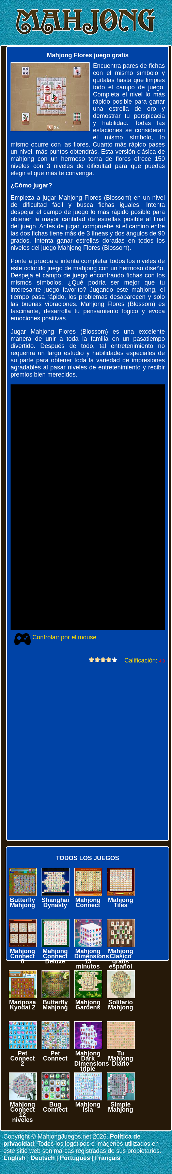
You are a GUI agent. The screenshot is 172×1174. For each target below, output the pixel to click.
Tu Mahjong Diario (120, 1058)
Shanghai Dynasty (55, 903)
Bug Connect (55, 1107)
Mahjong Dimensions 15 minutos (91, 959)
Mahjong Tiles (120, 903)
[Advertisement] (78, 751)
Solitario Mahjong (120, 1005)
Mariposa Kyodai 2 (22, 1005)
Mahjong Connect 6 (22, 956)
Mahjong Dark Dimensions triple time (91, 1063)
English (14, 1158)
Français (107, 1158)
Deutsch (43, 1158)
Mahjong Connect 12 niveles (22, 1112)
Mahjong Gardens (87, 1005)
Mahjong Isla (87, 1107)
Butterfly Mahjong (22, 903)
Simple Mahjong (120, 1107)
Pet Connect (55, 1056)
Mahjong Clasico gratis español (120, 959)
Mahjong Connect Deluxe (55, 956)
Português (75, 1158)
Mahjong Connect (87, 903)
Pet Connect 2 (22, 1058)
